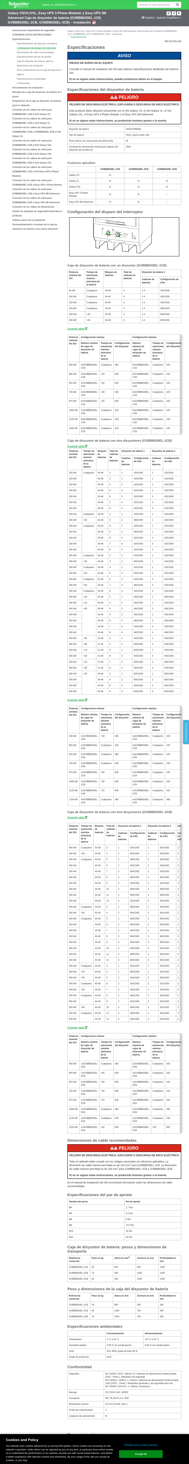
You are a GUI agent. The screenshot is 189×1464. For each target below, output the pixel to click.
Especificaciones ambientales (31, 79)
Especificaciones (21, 39)
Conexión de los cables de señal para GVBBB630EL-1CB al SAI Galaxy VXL (32, 142)
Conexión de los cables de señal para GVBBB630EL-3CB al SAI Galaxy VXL (32, 160)
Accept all (141, 1454)
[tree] (35, 129)
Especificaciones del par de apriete (34, 57)
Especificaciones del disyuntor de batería (37, 43)
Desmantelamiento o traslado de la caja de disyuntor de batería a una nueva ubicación (35, 226)
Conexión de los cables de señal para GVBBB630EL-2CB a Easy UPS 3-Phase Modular (37, 182)
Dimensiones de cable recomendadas (35, 52)
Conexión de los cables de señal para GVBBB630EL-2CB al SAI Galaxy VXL (32, 151)
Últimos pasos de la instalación (28, 220)
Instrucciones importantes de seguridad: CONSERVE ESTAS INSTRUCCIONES (33, 32)
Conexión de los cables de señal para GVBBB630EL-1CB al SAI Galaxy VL (32, 120)
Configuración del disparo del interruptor (36, 48)
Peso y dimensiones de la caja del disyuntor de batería (40, 72)
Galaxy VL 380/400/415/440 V (59, 4)
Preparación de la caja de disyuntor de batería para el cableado (36, 103)
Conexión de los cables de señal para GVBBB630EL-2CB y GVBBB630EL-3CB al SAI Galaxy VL (36, 132)
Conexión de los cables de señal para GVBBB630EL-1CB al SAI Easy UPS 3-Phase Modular (35, 171)
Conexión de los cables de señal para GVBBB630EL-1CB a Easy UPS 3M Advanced (36, 191)
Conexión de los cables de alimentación (33, 207)
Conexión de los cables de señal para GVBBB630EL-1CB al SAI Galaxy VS (32, 111)
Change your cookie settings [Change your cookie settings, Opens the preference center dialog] (140, 1444)
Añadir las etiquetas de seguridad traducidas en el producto (38, 213)
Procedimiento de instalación (27, 87)
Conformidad (23, 83)
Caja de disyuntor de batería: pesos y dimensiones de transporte (35, 63)
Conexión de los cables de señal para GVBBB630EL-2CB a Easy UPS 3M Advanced (36, 200)
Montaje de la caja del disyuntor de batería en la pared (37, 94)
